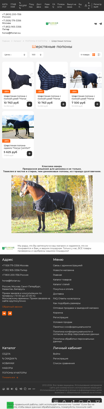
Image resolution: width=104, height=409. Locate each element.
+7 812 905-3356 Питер (14, 270)
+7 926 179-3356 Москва (15, 265)
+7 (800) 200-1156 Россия (11, 15)
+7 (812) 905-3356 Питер (11, 28)
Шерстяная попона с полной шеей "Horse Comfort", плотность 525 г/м (17, 97)
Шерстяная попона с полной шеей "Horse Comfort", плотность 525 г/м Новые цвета (51, 97)
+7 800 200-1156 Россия (15, 274)
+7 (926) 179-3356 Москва (11, 21)
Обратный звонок (12, 306)
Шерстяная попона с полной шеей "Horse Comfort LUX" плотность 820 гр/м (86, 97)
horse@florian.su (11, 33)
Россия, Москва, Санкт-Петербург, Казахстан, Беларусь (21, 287)
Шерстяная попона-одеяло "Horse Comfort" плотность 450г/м (18, 147)
